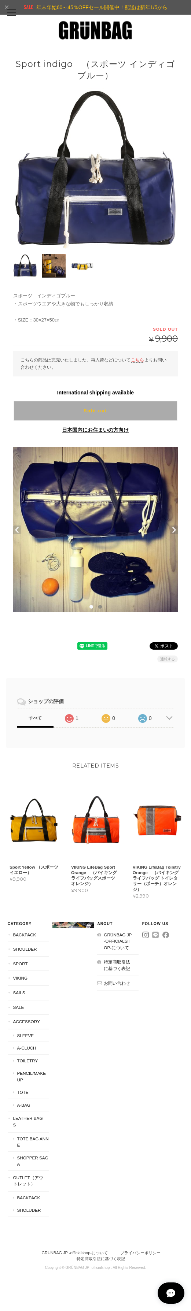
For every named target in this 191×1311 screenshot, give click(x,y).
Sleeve (25, 1036)
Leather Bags (28, 1122)
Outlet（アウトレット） (28, 1182)
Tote (23, 1093)
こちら (137, 359)
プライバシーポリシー (140, 1254)
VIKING (20, 979)
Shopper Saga (32, 1162)
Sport (20, 964)
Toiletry (27, 1061)
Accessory (26, 1022)
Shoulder (25, 950)
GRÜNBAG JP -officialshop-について (118, 942)
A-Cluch (26, 1049)
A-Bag (23, 1106)
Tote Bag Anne (33, 1142)
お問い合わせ (117, 983)
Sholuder (29, 1211)
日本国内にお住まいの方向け (95, 429)
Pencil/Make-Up (32, 1077)
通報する (167, 659)
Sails (19, 993)
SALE (18, 1008)
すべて (35, 717)
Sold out (95, 410)
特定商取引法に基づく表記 (117, 966)
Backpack (24, 935)
